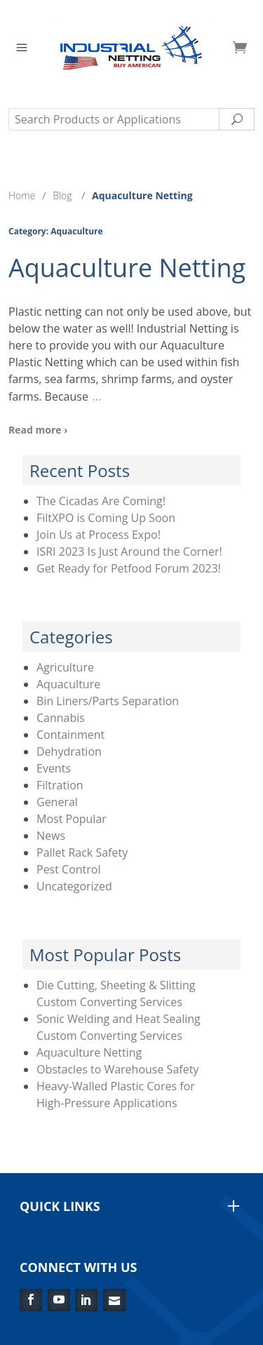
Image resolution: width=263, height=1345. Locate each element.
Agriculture (65, 667)
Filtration (59, 785)
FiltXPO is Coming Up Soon (105, 518)
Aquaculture (68, 684)
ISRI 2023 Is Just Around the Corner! (129, 551)
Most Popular (71, 819)
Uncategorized (74, 886)
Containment (70, 734)
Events (53, 768)
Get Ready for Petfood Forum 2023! (128, 568)
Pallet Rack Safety (82, 852)
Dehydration (69, 751)
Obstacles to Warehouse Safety (117, 1069)
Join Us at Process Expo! (98, 534)
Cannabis (60, 717)
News (50, 835)
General (57, 802)
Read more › (37, 429)
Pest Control (68, 869)
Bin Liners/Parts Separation (107, 701)
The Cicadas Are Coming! (101, 501)
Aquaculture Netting (126, 267)
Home (21, 195)
